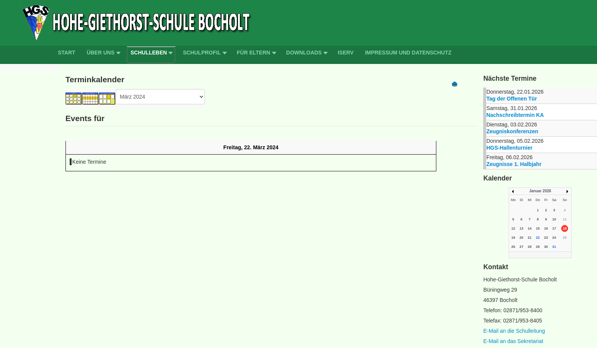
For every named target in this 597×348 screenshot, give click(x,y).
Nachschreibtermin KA (515, 115)
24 (554, 237)
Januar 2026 (540, 191)
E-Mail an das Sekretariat (513, 341)
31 (554, 247)
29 (538, 247)
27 (521, 247)
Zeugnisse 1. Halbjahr (513, 164)
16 (546, 228)
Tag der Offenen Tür (511, 99)
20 (521, 237)
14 (530, 228)
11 (565, 219)
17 (554, 228)
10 (554, 219)
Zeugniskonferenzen (512, 131)
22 (538, 237)
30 (546, 247)
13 (521, 228)
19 (513, 237)
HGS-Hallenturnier (509, 148)
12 (513, 228)
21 (530, 237)
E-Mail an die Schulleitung (514, 331)
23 (546, 237)
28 (530, 247)
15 (538, 228)
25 (565, 237)
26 (513, 247)
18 (565, 228)
